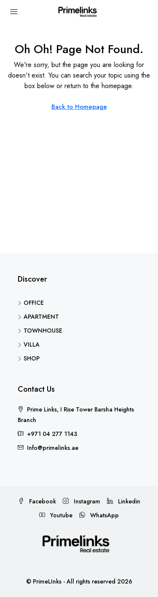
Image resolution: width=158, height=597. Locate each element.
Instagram (81, 501)
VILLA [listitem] (29, 344)
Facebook (37, 501)
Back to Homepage (79, 106)
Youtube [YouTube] (55, 515)
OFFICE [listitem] (31, 302)
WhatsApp (99, 515)
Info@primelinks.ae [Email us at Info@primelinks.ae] (52, 448)
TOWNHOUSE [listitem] (40, 330)
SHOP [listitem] (29, 358)
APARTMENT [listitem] (38, 316)
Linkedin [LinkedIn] (123, 501)
